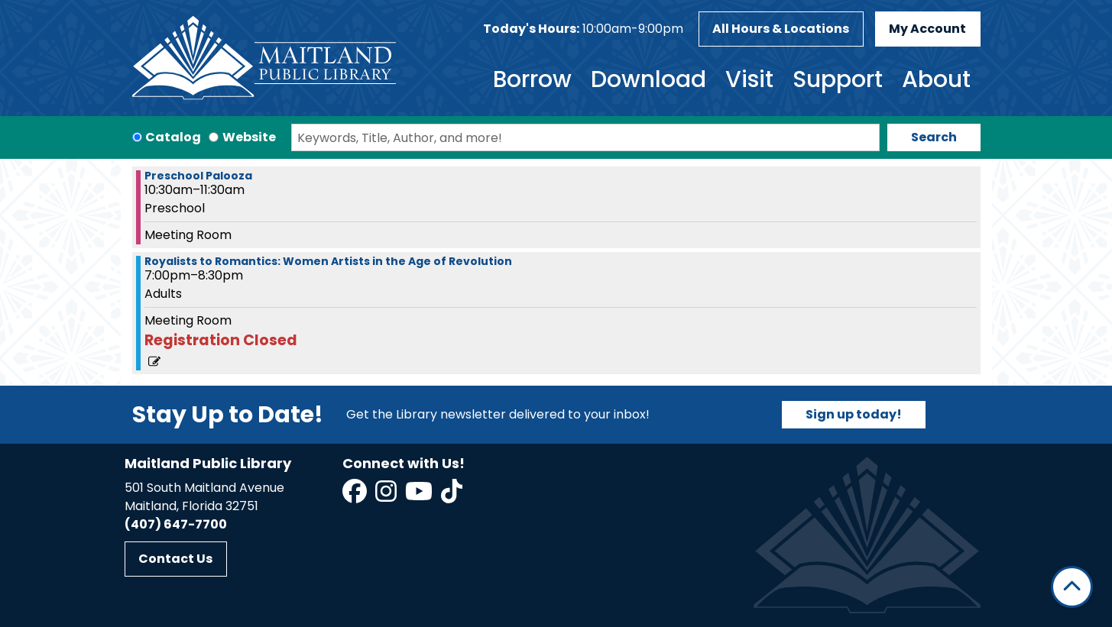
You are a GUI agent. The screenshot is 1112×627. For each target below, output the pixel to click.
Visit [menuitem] (749, 79)
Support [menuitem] (838, 79)
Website (249, 137)
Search (934, 137)
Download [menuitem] (648, 79)
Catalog (173, 137)
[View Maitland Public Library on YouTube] (420, 496)
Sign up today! (854, 414)
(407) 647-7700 (176, 524)
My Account (927, 28)
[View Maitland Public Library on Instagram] (387, 496)
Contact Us (175, 558)
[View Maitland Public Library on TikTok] (451, 496)
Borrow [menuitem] (532, 79)
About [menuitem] (936, 79)
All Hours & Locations (780, 28)
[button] (583, 29)
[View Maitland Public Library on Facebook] (355, 496)
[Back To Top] (1072, 587)
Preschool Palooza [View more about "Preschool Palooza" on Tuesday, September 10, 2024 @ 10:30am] (198, 175)
